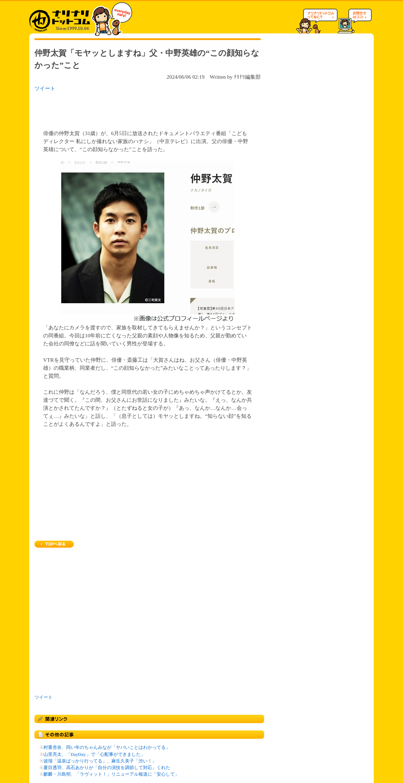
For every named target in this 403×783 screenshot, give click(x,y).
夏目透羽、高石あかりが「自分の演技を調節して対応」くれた (107, 767)
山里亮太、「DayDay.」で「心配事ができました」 (94, 754)
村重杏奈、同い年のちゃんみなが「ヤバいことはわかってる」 (107, 747)
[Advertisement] (124, 108)
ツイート (44, 88)
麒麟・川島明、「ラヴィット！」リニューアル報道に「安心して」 (111, 774)
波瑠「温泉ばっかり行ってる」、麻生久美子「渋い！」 (100, 761)
